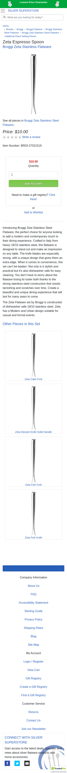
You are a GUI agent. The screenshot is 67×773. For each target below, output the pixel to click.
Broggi (20, 29)
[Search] (32, 17)
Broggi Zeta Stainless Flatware (27, 47)
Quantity (33, 165)
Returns (33, 712)
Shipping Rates (33, 627)
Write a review (31, 137)
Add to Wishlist (33, 212)
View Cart (33, 669)
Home (6, 26)
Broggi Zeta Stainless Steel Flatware (40, 32)
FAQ (33, 594)
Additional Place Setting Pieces (20, 36)
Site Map (33, 644)
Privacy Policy (34, 619)
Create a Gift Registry (33, 686)
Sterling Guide (33, 611)
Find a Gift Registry (33, 695)
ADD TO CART (33, 183)
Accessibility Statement (33, 602)
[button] (59, 769)
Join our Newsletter (33, 728)
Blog (33, 636)
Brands (10, 29)
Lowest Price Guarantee (33, 2)
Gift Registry (33, 678)
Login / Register (33, 661)
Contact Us (33, 720)
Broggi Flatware (34, 29)
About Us (33, 585)
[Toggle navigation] (3, 10)
